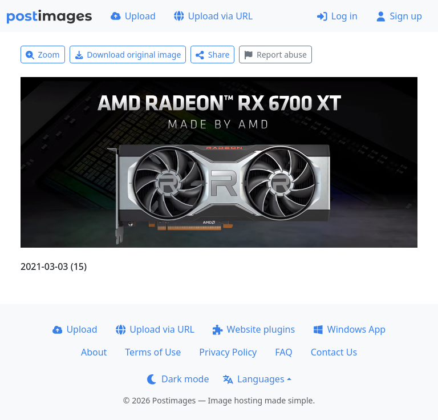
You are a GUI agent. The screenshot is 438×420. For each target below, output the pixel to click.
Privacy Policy (228, 352)
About (94, 352)
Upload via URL (213, 16)
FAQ (283, 352)
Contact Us (334, 352)
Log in (337, 16)
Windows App (349, 329)
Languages (253, 379)
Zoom (43, 54)
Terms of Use (153, 352)
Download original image (128, 54)
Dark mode (178, 379)
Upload (133, 16)
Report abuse (275, 54)
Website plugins (254, 329)
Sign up (399, 16)
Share (212, 54)
